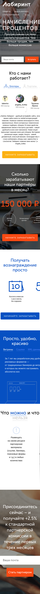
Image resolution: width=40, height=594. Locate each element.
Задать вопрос (21, 11)
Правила (7, 11)
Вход (27, 15)
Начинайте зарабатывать (20, 316)
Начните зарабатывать (20, 155)
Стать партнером (11, 15)
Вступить (32, 59)
